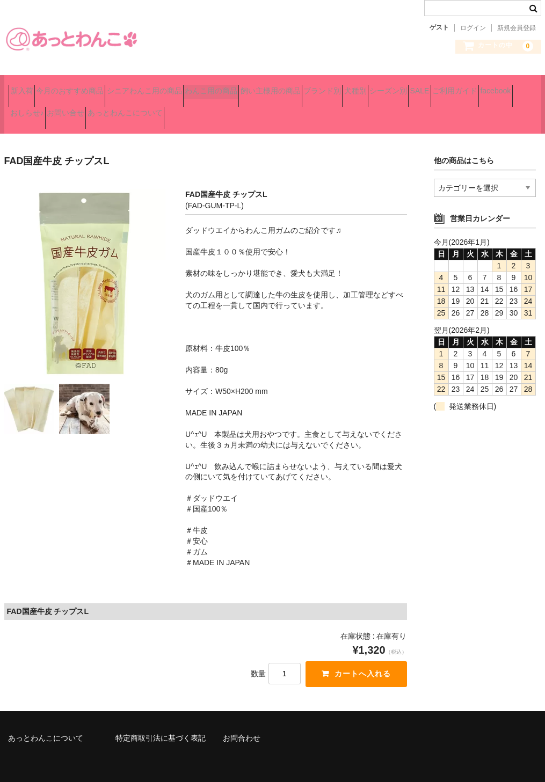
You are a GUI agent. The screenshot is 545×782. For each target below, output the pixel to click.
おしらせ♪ (252, 109)
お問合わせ (241, 725)
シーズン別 (33, 109)
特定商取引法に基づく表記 (160, 725)
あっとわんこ (71, 38)
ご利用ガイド (138, 109)
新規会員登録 (516, 28)
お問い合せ (310, 109)
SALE (83, 109)
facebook (198, 109)
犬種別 (474, 86)
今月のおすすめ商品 (93, 86)
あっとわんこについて (388, 109)
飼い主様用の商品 (351, 86)
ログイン (473, 28)
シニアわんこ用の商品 (186, 86)
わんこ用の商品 (272, 86)
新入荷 (26, 86)
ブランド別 (422, 86)
